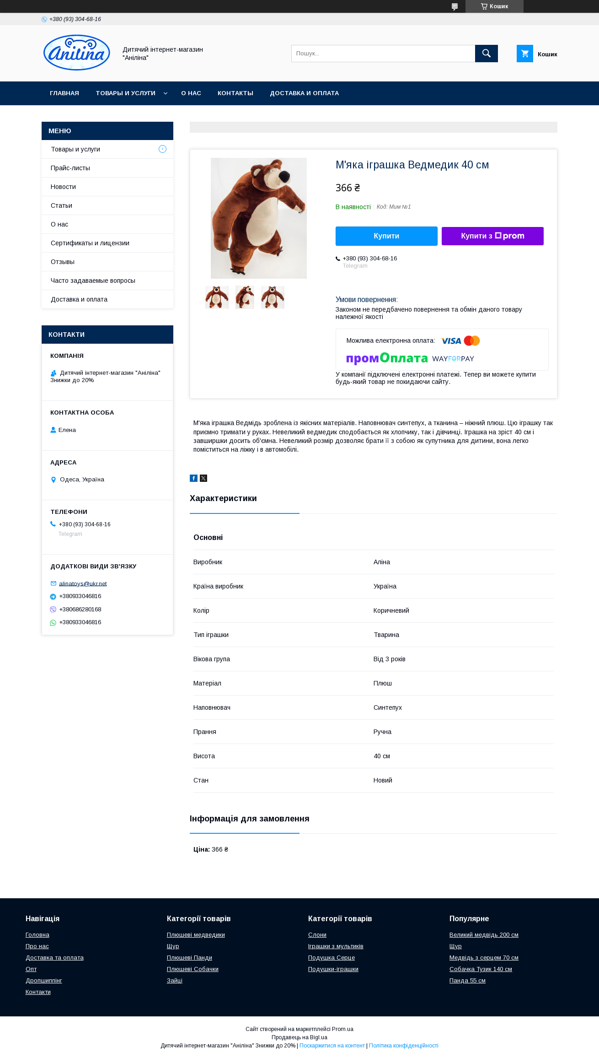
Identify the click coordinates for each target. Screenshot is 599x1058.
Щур (173, 946)
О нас (191, 93)
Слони (317, 934)
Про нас (37, 946)
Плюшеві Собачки (193, 969)
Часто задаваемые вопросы (93, 280)
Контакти (38, 991)
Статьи (61, 205)
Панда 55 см (467, 980)
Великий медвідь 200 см (484, 934)
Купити (387, 236)
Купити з (492, 236)
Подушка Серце (331, 957)
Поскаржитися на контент (332, 1045)
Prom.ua (342, 1029)
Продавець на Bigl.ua (299, 1037)
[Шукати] (486, 53)
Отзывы (63, 261)
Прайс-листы (70, 168)
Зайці (174, 980)
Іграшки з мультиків (336, 946)
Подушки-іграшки (333, 969)
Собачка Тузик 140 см (480, 969)
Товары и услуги (125, 93)
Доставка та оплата (55, 957)
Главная (64, 93)
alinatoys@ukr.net (83, 583)
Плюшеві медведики (196, 934)
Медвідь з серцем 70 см (484, 957)
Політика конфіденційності (404, 1045)
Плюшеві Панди (189, 957)
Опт (31, 969)
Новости (63, 186)
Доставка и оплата (304, 93)
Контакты (235, 93)
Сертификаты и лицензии (90, 243)
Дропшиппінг (44, 980)
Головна (37, 934)
